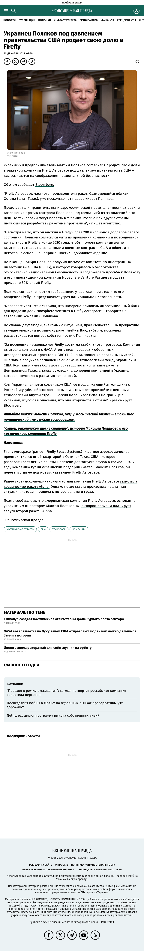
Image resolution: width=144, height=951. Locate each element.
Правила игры (89, 20)
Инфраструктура (65, 20)
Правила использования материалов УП (49, 869)
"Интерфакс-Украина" (118, 886)
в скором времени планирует (106, 506)
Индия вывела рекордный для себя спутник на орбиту (48, 648)
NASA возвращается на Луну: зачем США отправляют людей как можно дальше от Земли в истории (70, 633)
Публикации (27, 20)
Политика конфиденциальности (93, 864)
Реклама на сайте (40, 864)
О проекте (61, 864)
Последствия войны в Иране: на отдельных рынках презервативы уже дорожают (65, 705)
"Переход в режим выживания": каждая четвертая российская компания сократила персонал (66, 693)
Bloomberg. (44, 184)
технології (59, 529)
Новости (9, 20)
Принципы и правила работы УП (100, 869)
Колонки (44, 20)
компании (79, 529)
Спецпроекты (126, 20)
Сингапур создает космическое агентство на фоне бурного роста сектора (64, 619)
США (43, 529)
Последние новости (23, 736)
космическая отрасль (20, 529)
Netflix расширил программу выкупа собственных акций (53, 715)
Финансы (107, 20)
